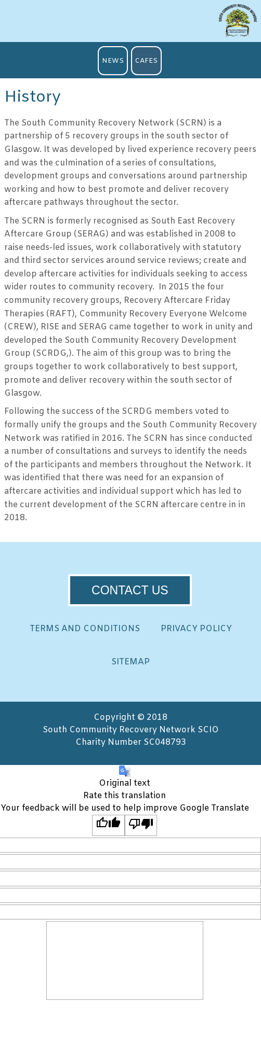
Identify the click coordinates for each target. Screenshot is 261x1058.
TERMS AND (85, 628)
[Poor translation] (141, 825)
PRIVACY (196, 628)
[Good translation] (108, 825)
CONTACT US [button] (130, 590)
